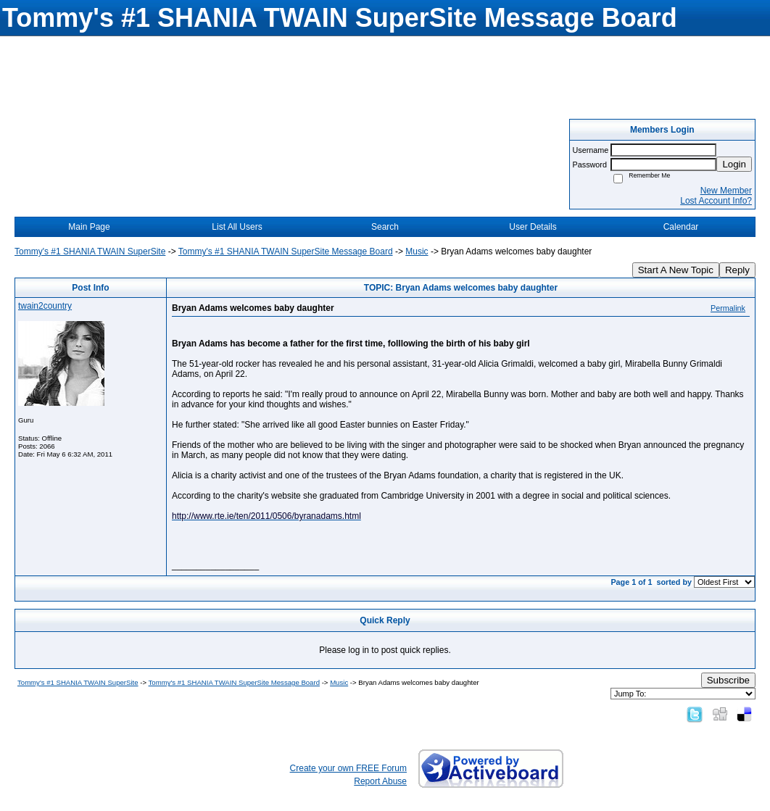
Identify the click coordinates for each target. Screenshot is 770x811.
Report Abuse (380, 781)
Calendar (681, 227)
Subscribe (728, 680)
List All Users (237, 227)
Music (416, 251)
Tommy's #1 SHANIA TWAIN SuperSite (90, 251)
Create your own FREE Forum (348, 768)
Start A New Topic (675, 270)
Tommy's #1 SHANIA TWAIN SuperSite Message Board (285, 251)
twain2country (45, 306)
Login (734, 164)
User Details (532, 227)
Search (385, 227)
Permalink (728, 308)
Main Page (88, 227)
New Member (726, 191)
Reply (737, 270)
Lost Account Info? (716, 201)
